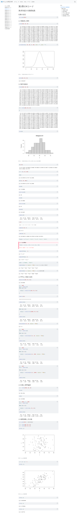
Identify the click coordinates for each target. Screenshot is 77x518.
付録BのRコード (8, 27)
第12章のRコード (8, 24)
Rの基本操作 (7, 28)
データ (28, 1)
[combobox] (75, 2)
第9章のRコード (8, 19)
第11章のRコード (8, 22)
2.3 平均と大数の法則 (65, 12)
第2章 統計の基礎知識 (65, 7)
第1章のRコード (8, 7)
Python (21, 1)
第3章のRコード (8, 10)
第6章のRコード (8, 15)
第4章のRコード (8, 12)
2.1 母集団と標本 (64, 10)
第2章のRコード (8, 9)
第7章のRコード (8, 16)
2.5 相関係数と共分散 (65, 15)
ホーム (15, 1)
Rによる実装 (7, 6)
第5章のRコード (8, 13)
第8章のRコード (8, 18)
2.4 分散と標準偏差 (65, 14)
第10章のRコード (8, 21)
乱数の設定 (63, 8)
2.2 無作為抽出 (64, 11)
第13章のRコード (8, 25)
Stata (25, 1)
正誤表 (32, 1)
